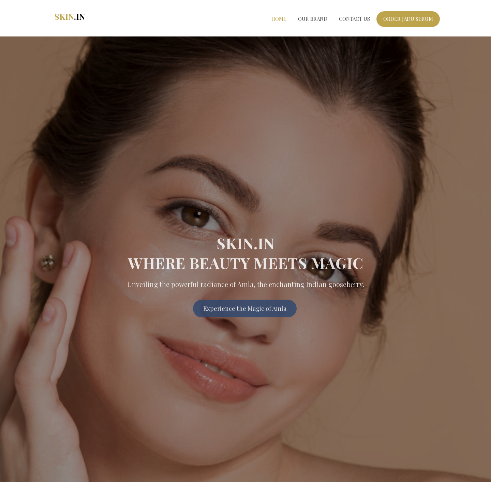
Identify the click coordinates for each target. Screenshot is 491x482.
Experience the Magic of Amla (244, 310)
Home (278, 18)
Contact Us (354, 18)
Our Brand (312, 18)
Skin (70, 16)
